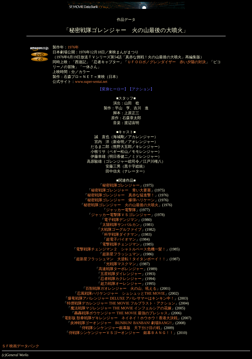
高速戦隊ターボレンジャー (121, 269)
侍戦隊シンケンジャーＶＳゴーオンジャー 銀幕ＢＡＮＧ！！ (121, 333)
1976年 (73, 47)
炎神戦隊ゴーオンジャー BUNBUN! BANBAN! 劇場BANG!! (121, 323)
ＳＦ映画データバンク (20, 346)
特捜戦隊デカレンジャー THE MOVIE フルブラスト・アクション (121, 303)
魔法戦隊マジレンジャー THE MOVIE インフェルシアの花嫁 (121, 308)
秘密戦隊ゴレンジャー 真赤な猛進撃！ (121, 195)
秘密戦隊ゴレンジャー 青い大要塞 (121, 190)
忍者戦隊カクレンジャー (121, 279)
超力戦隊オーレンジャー (121, 284)
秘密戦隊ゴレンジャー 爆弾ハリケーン (121, 200)
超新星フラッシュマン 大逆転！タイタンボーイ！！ (121, 259)
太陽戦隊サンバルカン (121, 225)
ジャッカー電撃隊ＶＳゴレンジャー (121, 215)
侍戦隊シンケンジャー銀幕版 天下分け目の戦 (121, 328)
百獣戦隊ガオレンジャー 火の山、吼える (120, 288)
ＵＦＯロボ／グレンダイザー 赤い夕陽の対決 (166, 62)
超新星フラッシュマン (121, 254)
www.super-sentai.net (91, 82)
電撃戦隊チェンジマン (121, 244)
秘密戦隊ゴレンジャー (121, 185)
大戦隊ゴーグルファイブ (121, 229)
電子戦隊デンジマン (121, 220)
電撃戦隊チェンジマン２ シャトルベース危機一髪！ (121, 249)
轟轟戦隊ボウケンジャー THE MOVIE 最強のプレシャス (121, 313)
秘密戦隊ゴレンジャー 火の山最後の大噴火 (121, 205)
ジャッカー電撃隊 (121, 210)
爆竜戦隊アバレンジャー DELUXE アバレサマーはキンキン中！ (121, 298)
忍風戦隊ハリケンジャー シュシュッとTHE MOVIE (121, 293)
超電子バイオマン (121, 239)
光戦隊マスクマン (121, 264)
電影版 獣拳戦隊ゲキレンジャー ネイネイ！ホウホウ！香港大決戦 (120, 318)
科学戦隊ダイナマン (121, 234)
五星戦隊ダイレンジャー (121, 274)
